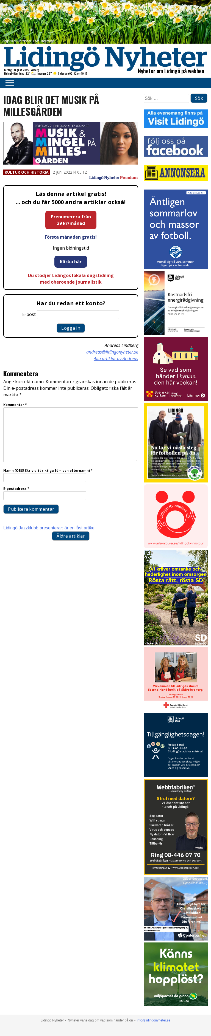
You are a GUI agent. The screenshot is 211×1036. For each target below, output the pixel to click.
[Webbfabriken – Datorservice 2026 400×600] (176, 873)
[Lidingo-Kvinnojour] (176, 546)
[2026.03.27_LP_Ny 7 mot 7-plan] (176, 481)
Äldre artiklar (71, 536)
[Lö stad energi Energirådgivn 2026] (176, 333)
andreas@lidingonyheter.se (112, 352)
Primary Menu (8, 83)
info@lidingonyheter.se (153, 1020)
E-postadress (16, 488)
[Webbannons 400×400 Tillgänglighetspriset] (176, 775)
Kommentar (15, 404)
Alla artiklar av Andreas (116, 358)
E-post (29, 314)
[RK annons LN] (176, 709)
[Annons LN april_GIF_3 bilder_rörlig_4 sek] (176, 1004)
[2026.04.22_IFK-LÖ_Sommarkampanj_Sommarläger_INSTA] (176, 268)
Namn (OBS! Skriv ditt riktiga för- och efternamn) (48, 470)
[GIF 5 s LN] (176, 939)
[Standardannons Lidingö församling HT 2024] (176, 399)
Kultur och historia (27, 172)
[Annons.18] (176, 644)
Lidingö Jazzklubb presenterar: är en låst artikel (49, 528)
